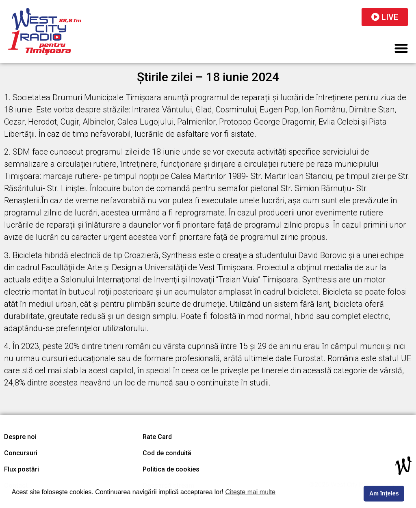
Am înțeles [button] (384, 493)
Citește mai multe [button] (250, 492)
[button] (401, 48)
